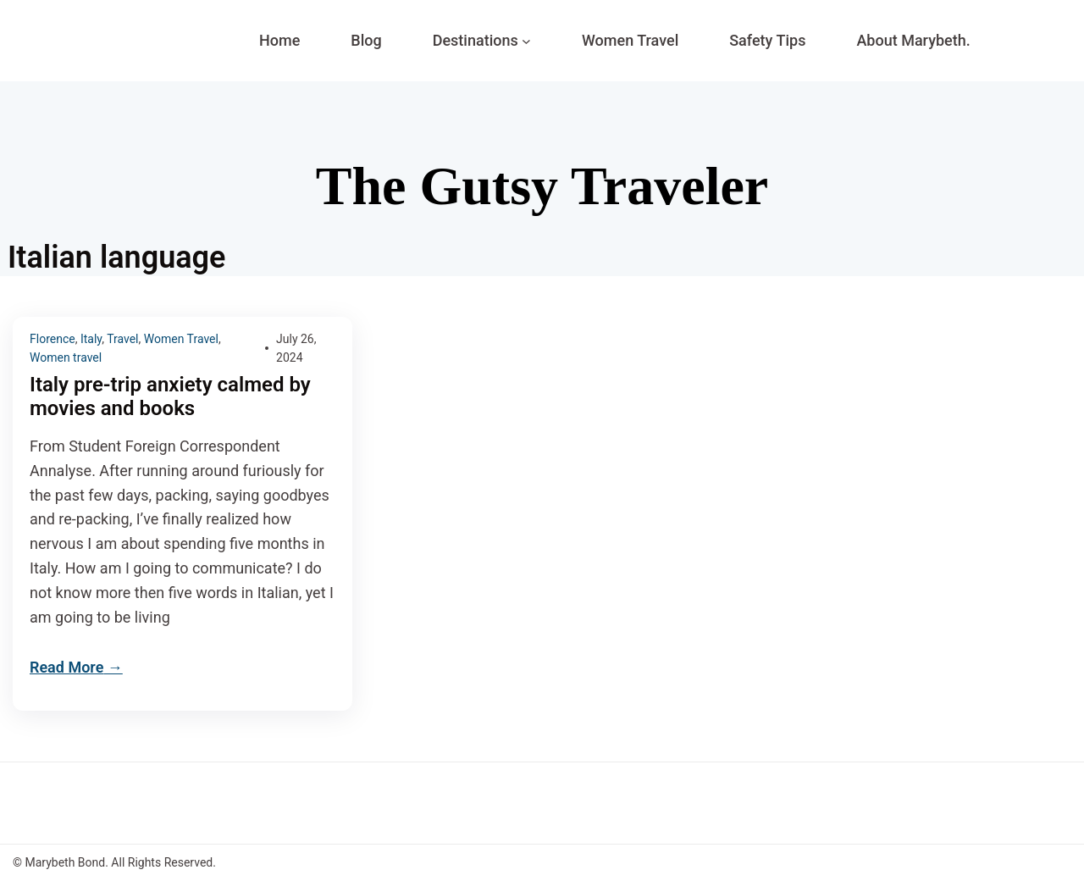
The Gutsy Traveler (542, 186)
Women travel (66, 357)
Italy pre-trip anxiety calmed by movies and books (170, 397)
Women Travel (181, 339)
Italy (91, 339)
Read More (66, 667)
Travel (122, 339)
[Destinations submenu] (526, 41)
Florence (52, 339)
